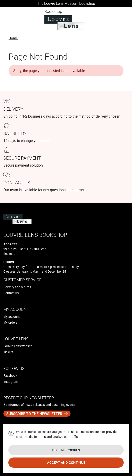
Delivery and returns (17, 287)
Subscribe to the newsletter (34, 413)
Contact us (11, 293)
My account (11, 316)
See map (9, 253)
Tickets (8, 352)
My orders (10, 322)
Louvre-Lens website (17, 346)
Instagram (10, 381)
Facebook (10, 375)
